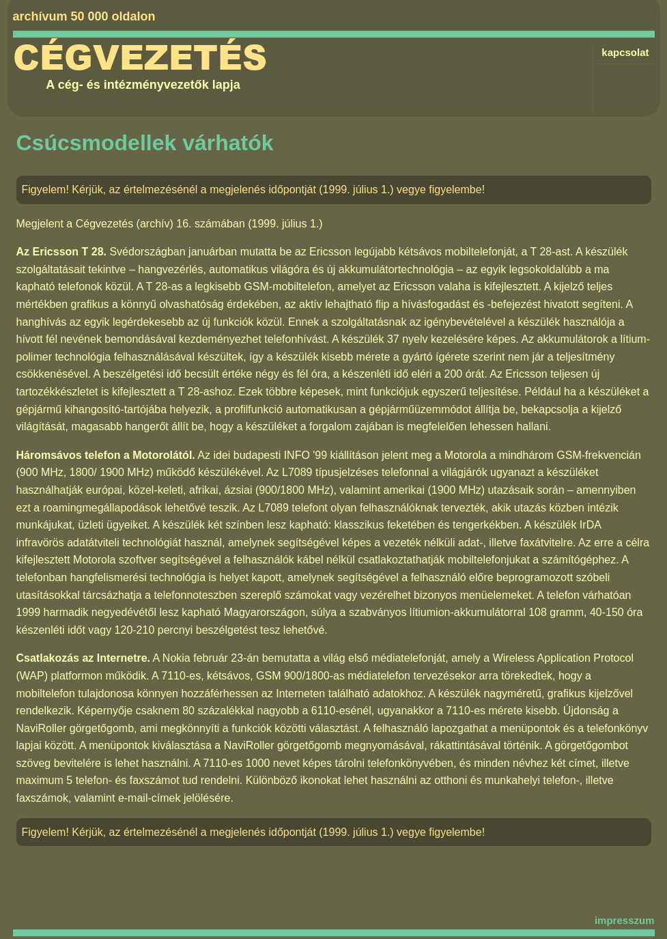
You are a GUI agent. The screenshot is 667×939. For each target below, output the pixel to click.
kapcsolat (625, 52)
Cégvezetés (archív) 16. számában (160, 223)
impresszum (625, 920)
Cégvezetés (140, 58)
